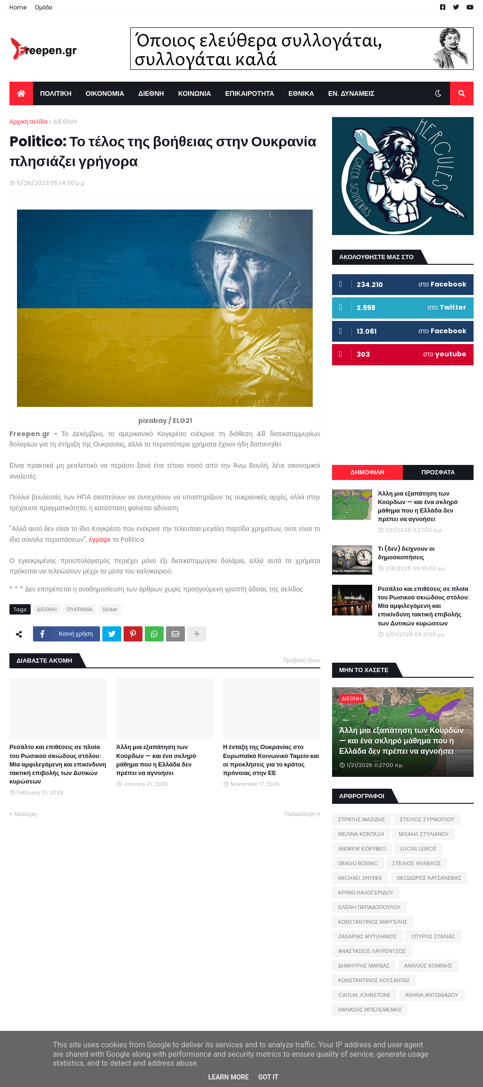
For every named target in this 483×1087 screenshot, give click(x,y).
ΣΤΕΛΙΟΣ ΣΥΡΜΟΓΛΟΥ (427, 819)
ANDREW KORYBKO (362, 848)
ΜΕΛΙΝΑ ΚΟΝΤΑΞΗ (361, 834)
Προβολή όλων (301, 660)
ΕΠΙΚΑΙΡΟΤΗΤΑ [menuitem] (249, 93)
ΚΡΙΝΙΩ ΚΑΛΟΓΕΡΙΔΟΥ (365, 892)
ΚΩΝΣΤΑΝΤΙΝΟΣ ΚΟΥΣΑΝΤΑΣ (374, 980)
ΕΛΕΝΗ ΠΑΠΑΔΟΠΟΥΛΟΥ (369, 907)
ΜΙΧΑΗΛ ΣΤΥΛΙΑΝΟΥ (424, 834)
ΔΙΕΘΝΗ (64, 121)
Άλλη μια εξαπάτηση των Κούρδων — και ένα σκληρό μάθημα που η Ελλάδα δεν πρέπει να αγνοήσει (156, 760)
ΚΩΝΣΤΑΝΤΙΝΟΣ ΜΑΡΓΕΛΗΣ (373, 922)
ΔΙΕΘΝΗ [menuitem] (151, 93)
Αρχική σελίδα (28, 121)
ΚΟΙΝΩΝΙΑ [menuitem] (194, 93)
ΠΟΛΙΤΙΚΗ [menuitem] (56, 93)
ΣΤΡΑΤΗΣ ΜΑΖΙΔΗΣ (361, 819)
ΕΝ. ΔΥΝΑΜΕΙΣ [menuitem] (351, 93)
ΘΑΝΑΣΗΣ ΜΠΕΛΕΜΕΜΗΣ (370, 1009)
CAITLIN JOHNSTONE (364, 995)
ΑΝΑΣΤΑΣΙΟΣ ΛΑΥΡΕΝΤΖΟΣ (372, 951)
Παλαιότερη (300, 813)
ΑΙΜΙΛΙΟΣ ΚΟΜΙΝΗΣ (428, 965)
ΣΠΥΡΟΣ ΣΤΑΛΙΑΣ (433, 936)
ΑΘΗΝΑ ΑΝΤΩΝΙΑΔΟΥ (431, 995)
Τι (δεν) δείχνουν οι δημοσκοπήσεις (406, 553)
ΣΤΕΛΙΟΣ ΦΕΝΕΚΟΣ (416, 863)
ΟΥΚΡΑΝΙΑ (79, 609)
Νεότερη (25, 813)
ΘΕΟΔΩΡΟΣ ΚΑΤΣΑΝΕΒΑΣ (429, 878)
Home (17, 7)
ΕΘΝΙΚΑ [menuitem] (301, 93)
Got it (268, 1077)
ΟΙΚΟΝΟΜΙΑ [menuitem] (105, 93)
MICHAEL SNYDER (360, 878)
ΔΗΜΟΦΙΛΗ (367, 472)
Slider (109, 609)
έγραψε (101, 539)
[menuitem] (21, 93)
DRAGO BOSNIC (358, 863)
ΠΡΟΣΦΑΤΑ (438, 472)
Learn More (228, 1077)
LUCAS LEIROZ (418, 848)
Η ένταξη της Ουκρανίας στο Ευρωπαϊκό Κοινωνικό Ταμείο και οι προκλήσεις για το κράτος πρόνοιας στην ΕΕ (271, 760)
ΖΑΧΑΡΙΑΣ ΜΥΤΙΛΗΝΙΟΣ (367, 936)
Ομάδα (43, 7)
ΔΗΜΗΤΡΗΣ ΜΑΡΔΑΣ (364, 965)
